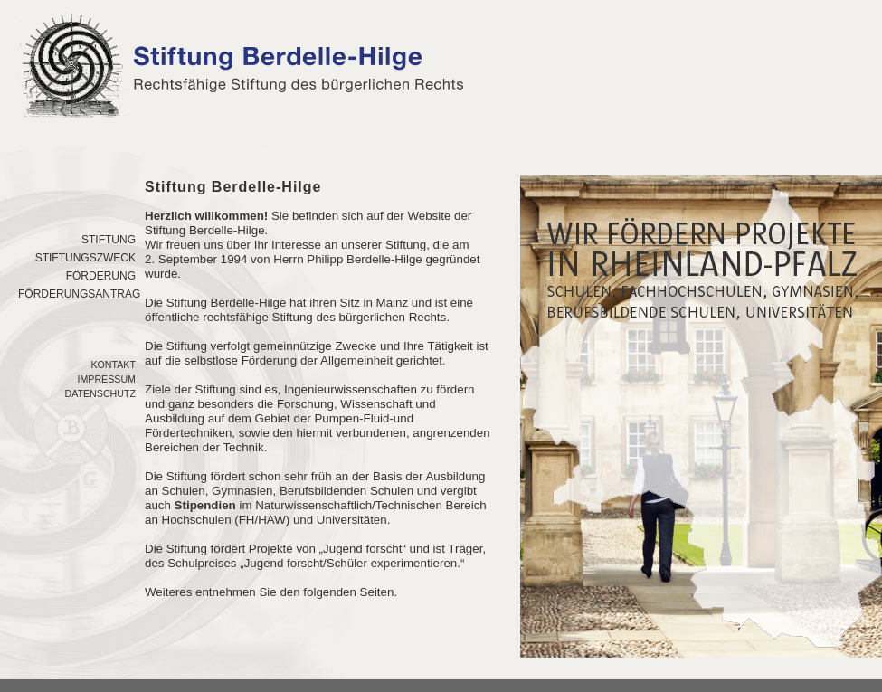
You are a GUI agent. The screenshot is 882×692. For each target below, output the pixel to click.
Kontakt (113, 364)
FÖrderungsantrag (79, 294)
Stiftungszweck (85, 257)
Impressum (106, 379)
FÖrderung (101, 276)
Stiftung (108, 239)
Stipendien (205, 505)
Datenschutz (100, 393)
